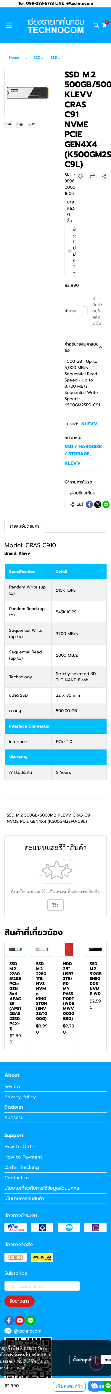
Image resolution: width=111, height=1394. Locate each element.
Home (14, 57)
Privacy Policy (20, 1096)
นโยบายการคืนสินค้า (24, 1198)
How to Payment (23, 1157)
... (26, 57)
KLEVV (89, 423)
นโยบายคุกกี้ (14, 1367)
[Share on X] (97, 504)
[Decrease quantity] (82, 311)
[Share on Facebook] (89, 504)
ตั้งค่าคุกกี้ (82, 1359)
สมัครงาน (14, 1117)
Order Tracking (21, 1167)
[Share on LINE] (106, 504)
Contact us (17, 1177)
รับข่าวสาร (19, 1301)
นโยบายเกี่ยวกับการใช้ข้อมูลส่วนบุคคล (41, 1188)
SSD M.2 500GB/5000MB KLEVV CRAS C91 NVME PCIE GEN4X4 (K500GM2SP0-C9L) (49, 818)
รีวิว (55, 905)
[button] (96, 25)
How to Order (20, 1146)
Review (12, 1086)
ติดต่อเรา (13, 1107)
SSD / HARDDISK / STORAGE (83, 450)
